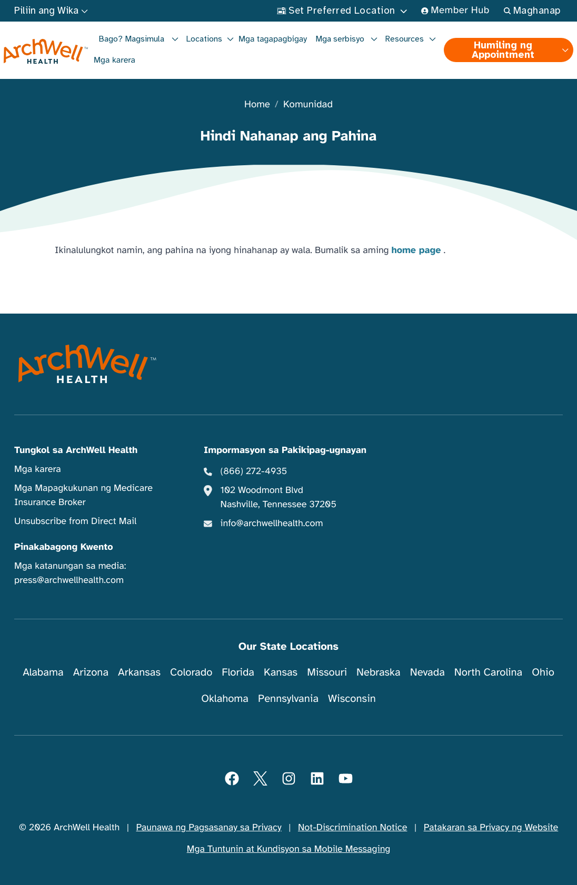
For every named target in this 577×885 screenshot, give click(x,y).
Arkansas (139, 672)
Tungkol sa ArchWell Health (75, 450)
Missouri (327, 672)
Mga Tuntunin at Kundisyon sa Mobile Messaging (289, 849)
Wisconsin (352, 698)
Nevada (427, 672)
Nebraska (378, 672)
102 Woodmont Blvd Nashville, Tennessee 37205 (278, 497)
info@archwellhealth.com (272, 523)
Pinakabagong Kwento (63, 547)
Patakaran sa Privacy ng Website (491, 827)
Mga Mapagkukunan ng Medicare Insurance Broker (83, 495)
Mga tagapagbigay (272, 39)
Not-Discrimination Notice (352, 827)
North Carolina (488, 672)
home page (416, 250)
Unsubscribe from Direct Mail (75, 521)
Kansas (280, 672)
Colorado (191, 672)
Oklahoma (224, 698)
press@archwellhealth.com (69, 580)
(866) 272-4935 (254, 471)
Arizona (90, 672)
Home (257, 105)
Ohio (543, 672)
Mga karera (114, 60)
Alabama (43, 672)
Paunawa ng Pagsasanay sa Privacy (209, 827)
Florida (238, 672)
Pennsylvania (288, 698)
